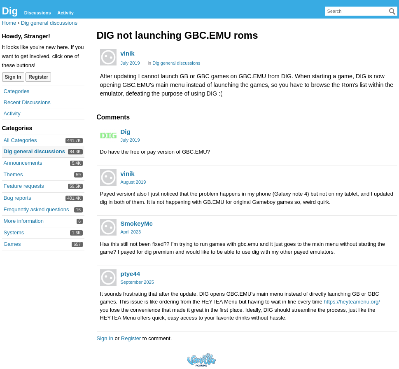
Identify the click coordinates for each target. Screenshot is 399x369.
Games (12, 244)
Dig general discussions (34, 151)
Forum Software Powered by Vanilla (201, 360)
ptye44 (130, 273)
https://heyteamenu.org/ (352, 302)
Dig (10, 10)
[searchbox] (361, 11)
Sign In (13, 77)
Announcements (23, 163)
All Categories (20, 140)
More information (24, 221)
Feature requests (24, 186)
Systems (14, 232)
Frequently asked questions (36, 209)
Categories (17, 91)
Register (38, 77)
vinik (128, 53)
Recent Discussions (27, 102)
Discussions (37, 12)
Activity (65, 12)
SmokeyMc (137, 223)
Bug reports (17, 198)
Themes (13, 174)
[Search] (392, 11)
